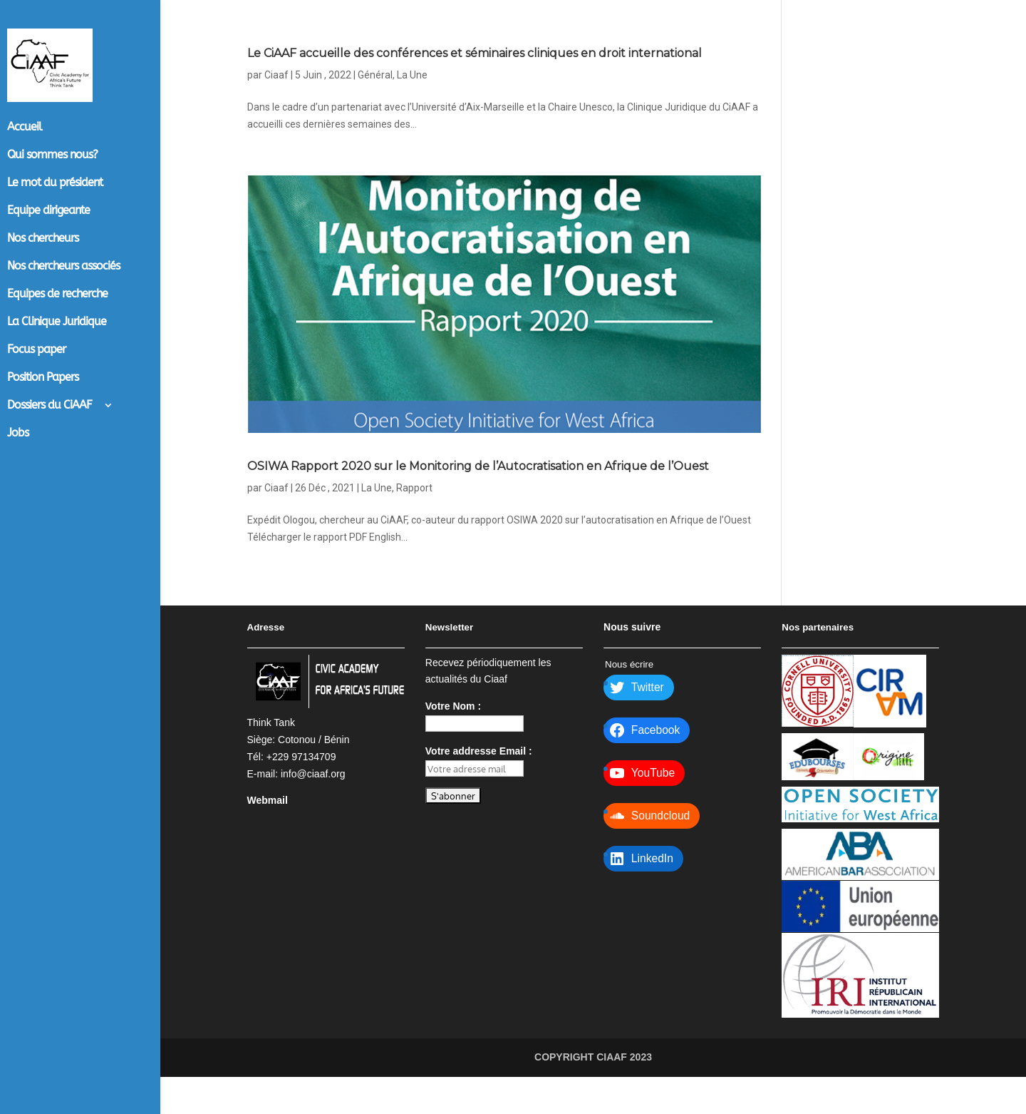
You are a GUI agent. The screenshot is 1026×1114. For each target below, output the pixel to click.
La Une (412, 93)
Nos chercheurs (42, 239)
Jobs (17, 433)
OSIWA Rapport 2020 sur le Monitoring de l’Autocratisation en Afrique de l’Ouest (442, 491)
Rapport (414, 525)
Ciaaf (276, 93)
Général (375, 93)
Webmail (267, 837)
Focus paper (36, 350)
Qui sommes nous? (52, 155)
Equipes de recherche (57, 294)
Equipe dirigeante (48, 211)
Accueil (24, 127)
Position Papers (42, 378)
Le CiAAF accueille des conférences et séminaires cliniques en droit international (473, 60)
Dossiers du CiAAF (49, 406)
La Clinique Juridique (56, 322)
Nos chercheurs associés (63, 266)
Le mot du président (55, 183)
